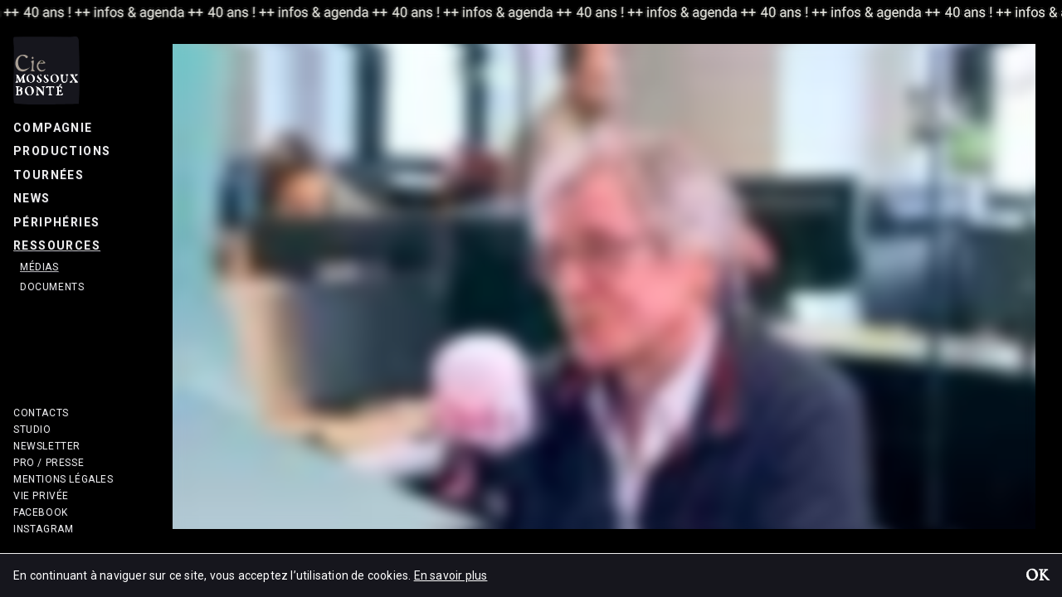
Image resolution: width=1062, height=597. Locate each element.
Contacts (41, 413)
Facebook (40, 512)
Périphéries (56, 222)
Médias (39, 267)
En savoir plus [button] (451, 575)
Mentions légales (63, 479)
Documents (52, 287)
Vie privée (41, 496)
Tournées (48, 175)
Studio (32, 429)
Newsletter (46, 446)
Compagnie (53, 127)
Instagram (43, 529)
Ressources (56, 245)
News (32, 198)
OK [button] (1037, 577)
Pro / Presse (48, 462)
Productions (61, 151)
